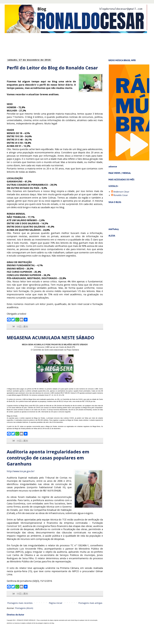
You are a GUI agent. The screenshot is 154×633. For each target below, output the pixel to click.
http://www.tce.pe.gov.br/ (20, 471)
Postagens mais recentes (20, 603)
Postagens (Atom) (24, 608)
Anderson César (121, 191)
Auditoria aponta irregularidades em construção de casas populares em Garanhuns (48, 458)
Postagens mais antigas (90, 603)
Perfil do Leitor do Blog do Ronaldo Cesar (52, 68)
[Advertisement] (63, 45)
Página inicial (55, 603)
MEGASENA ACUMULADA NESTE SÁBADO (50, 337)
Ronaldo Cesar (121, 195)
